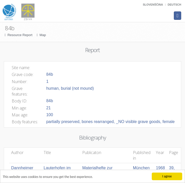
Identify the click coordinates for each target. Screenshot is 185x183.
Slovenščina (153, 4)
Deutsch (174, 4)
